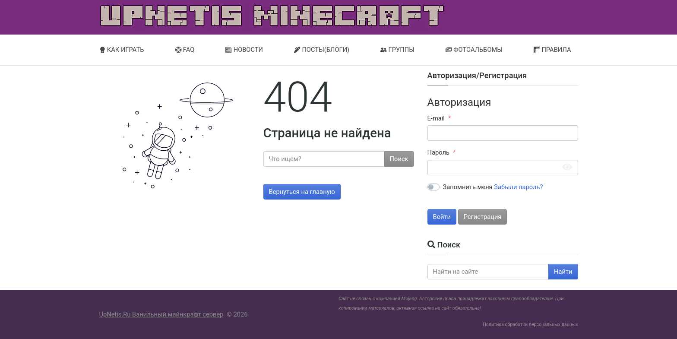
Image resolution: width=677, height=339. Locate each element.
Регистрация (483, 217)
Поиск (399, 159)
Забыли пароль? (518, 187)
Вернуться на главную (302, 192)
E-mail (436, 118)
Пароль (438, 152)
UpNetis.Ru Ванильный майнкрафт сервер (161, 314)
